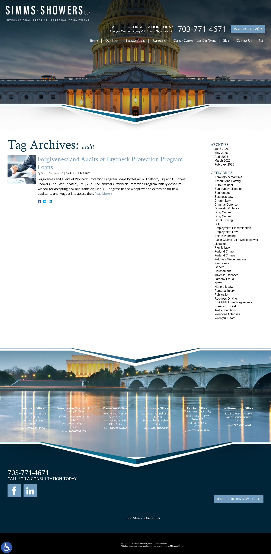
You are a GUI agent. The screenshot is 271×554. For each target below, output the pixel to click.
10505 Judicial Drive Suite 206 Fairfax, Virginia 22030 (197, 466)
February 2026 (224, 164)
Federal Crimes (225, 255)
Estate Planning (225, 235)
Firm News (222, 263)
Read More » (103, 194)
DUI (217, 224)
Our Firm (111, 40)
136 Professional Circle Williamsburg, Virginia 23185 (239, 462)
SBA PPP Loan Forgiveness (233, 302)
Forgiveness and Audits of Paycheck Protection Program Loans (110, 163)
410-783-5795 (159, 473)
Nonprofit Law (224, 286)
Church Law (223, 200)
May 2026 (221, 152)
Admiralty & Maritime (228, 177)
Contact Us (244, 40)
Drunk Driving (224, 220)
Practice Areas (135, 40)
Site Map (132, 518)
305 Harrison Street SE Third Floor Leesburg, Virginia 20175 (32, 464)
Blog (226, 40)
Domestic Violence (227, 208)
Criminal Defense (226, 204)
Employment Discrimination (233, 228)
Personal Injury (225, 290)
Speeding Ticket (225, 306)
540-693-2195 (77, 476)
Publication (222, 294)
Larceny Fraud (224, 279)
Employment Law (226, 232)
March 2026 (223, 160)
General (220, 267)
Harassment (223, 271)
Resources (159, 40)
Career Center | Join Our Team (195, 40)
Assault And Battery (228, 181)
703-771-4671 (202, 29)
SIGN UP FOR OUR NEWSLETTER (238, 499)
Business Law (224, 196)
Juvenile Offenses (226, 275)
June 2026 (222, 148)
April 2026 (221, 156)
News (218, 283)
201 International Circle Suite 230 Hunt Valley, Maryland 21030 (156, 464)
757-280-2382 (242, 470)
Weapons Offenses (227, 314)
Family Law (222, 247)
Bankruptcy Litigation (229, 188)
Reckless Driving (226, 298)
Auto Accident (224, 185)
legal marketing (149, 546)
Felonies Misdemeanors (231, 259)
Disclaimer (152, 518)
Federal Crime (224, 251)
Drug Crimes (223, 212)
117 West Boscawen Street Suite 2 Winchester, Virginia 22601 (73, 467)
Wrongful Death (225, 318)
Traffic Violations (226, 310)
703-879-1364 (36, 473)
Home (94, 40)
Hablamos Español (248, 29)
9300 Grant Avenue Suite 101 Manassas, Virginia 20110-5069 (115, 464)
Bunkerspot (222, 192)
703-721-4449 (118, 473)
